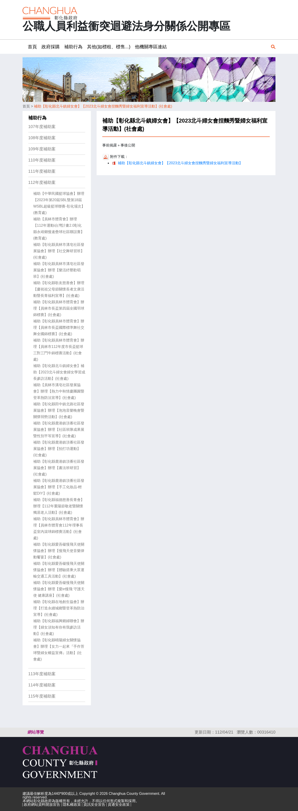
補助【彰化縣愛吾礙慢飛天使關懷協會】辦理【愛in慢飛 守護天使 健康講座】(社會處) (59, 589)
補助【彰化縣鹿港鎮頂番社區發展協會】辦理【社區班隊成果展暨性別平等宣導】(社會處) (58, 429)
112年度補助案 (42, 182)
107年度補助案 (42, 126)
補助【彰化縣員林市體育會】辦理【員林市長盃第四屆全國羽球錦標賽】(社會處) (58, 308)
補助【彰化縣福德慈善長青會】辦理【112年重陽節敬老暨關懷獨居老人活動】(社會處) (58, 506)
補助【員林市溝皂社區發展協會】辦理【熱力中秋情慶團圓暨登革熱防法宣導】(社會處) (58, 391)
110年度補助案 (42, 160)
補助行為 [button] (73, 46)
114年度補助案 (42, 685)
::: (24, 47)
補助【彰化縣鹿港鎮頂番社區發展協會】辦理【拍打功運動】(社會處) (58, 448)
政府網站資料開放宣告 (42, 804)
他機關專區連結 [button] (151, 46)
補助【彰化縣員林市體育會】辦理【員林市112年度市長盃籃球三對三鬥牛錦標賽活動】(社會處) (58, 349)
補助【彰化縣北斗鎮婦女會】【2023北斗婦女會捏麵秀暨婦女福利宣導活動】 (180, 163)
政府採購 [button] (50, 46)
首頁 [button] (32, 46)
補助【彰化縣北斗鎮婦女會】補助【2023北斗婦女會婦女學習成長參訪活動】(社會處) (59, 372)
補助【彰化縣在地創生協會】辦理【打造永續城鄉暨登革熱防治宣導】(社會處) (58, 608)
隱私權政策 (72, 804)
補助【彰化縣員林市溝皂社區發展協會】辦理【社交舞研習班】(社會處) (58, 251)
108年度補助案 (42, 138)
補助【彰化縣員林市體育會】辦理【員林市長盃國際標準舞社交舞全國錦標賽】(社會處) (58, 327)
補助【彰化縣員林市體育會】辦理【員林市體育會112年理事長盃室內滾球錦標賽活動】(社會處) (58, 528)
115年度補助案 (42, 696)
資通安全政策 (119, 804)
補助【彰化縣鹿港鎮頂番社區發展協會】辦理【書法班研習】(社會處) (58, 467)
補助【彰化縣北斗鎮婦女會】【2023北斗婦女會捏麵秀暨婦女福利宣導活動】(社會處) (103, 106)
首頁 (26, 106)
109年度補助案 (42, 149)
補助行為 (37, 117)
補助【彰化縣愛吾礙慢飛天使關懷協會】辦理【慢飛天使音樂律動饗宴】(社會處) (58, 550)
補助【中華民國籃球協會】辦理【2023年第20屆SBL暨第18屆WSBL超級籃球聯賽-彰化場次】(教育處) (59, 203)
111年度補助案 (42, 171)
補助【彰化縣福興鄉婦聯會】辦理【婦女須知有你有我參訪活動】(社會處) (58, 627)
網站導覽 (36, 732)
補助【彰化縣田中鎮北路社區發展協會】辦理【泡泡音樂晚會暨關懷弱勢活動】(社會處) (58, 410)
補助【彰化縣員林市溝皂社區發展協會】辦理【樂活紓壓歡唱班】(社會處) (58, 270)
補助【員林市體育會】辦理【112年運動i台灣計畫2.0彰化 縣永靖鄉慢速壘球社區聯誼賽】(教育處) (58, 228)
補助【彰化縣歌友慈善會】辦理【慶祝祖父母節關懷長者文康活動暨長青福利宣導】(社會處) (58, 289)
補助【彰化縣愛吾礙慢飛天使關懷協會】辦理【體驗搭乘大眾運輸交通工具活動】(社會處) (58, 570)
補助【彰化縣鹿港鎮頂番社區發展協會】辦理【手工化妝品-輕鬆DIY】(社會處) (58, 487)
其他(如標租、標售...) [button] (108, 46)
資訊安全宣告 (94, 804)
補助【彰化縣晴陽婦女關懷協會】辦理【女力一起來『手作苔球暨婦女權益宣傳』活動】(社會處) (58, 649)
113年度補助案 (42, 674)
